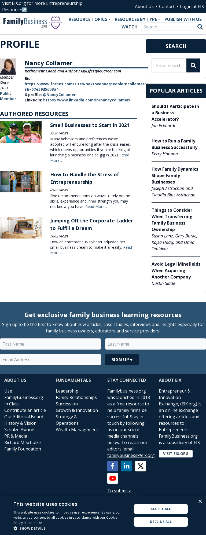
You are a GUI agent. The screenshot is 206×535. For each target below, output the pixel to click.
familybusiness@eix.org (131, 455)
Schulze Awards (19, 430)
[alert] (103, 515)
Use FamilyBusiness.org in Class (23, 397)
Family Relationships (76, 397)
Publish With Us (183, 19)
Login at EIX (192, 6)
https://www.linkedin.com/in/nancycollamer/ (86, 99)
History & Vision (20, 423)
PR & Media (15, 436)
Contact (167, 6)
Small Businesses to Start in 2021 (89, 125)
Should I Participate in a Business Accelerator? (175, 112)
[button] (70, 528)
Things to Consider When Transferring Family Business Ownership (172, 219)
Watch (130, 27)
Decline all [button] (161, 521)
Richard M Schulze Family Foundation (22, 445)
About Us (144, 6)
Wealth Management (77, 430)
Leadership (67, 391)
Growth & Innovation (77, 410)
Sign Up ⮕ (122, 359)
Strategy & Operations (67, 420)
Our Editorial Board (23, 417)
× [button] (200, 502)
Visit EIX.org (175, 453)
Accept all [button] (160, 509)
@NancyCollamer (59, 94)
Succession (67, 404)
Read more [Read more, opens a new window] (33, 523)
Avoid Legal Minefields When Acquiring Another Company (176, 270)
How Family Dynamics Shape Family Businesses (175, 175)
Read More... (96, 206)
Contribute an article (25, 410)
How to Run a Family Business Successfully (174, 144)
